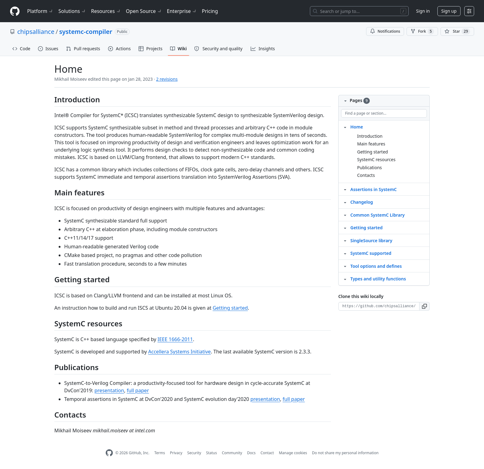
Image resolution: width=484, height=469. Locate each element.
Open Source (144, 11)
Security (194, 452)
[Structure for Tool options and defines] (345, 266)
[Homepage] (15, 11)
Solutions (72, 11)
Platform (40, 11)
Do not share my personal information (345, 452)
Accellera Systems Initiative (179, 351)
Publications (369, 167)
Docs (251, 452)
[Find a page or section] (384, 113)
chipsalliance (35, 31)
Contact (267, 452)
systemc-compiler (85, 31)
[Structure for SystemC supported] (345, 253)
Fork (422, 31)
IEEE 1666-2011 (175, 339)
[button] (424, 306)
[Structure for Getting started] (345, 227)
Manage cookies (293, 452)
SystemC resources (376, 159)
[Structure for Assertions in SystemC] (345, 189)
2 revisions (167, 79)
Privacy (176, 452)
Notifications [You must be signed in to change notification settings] (385, 31)
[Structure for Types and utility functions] (345, 278)
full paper (138, 390)
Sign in (423, 11)
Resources (106, 11)
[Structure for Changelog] (345, 202)
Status (211, 452)
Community (232, 452)
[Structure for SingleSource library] (345, 240)
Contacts (366, 175)
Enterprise (182, 11)
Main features (371, 144)
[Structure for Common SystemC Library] (345, 215)
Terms (159, 452)
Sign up (449, 11)
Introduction (369, 136)
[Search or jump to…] (359, 11)
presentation (109, 390)
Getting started (230, 307)
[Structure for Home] (345, 127)
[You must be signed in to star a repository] (457, 31)
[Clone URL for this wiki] (378, 306)
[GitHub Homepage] (109, 453)
